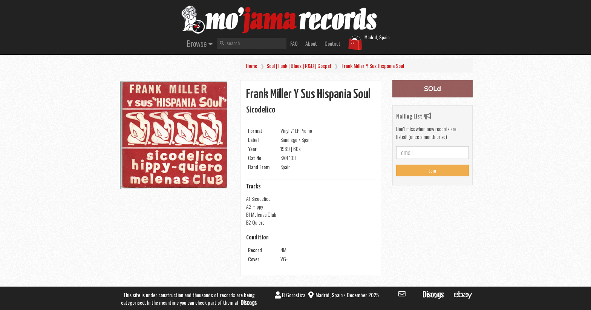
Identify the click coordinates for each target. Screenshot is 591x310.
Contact (332, 43)
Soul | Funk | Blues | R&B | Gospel (298, 65)
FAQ (294, 43)
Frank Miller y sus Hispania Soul (372, 65)
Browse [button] (200, 43)
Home (251, 65)
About (311, 43)
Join (432, 170)
